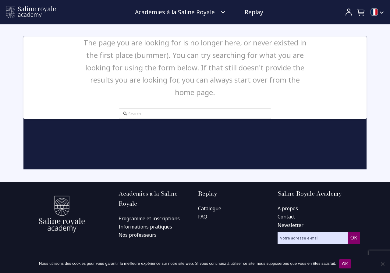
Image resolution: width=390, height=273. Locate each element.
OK (345, 263)
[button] (361, 12)
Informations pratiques (145, 226)
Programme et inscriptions (149, 218)
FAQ (202, 216)
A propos (288, 208)
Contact (286, 216)
